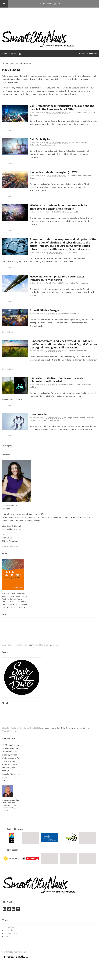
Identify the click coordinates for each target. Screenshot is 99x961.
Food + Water (69, 283)
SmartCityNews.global (49, 3)
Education (75, 418)
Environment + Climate (72, 385)
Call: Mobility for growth (45, 139)
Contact (8, 936)
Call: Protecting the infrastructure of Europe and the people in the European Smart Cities (62, 107)
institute (10, 546)
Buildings (68, 418)
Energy (66, 314)
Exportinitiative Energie (44, 310)
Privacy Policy (11, 933)
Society (65, 420)
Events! (87, 53)
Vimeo (55, 645)
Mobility (84, 142)
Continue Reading (8, 130)
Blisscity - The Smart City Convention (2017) (21, 728)
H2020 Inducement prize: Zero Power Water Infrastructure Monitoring (57, 278)
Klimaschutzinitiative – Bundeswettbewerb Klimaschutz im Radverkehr (56, 379)
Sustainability (34, 145)
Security (87, 112)
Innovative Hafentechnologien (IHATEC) (54, 172)
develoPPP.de (38, 414)
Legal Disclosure (12, 930)
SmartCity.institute (41, 645)
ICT (72, 112)
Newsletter (9, 927)
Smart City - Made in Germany (15, 645)
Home (15, 64)
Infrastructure (78, 112)
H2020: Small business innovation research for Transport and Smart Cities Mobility (58, 207)
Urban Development (47, 145)
